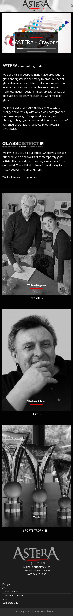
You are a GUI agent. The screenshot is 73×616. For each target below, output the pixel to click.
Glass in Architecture (13, 595)
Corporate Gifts (10, 602)
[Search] (72, 6)
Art (3, 587)
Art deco (6, 599)
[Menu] (2, 6)
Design (6, 584)
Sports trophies (10, 591)
